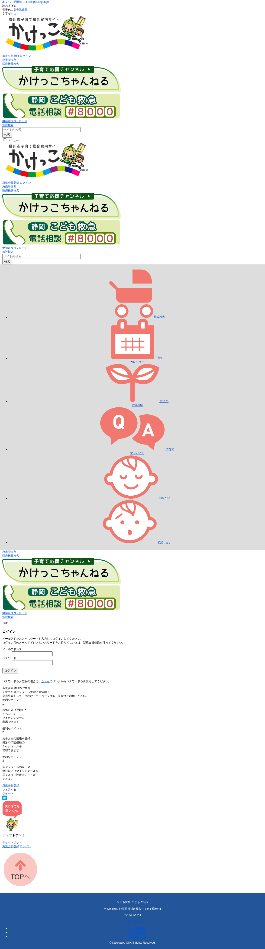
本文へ (6, 1)
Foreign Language (37, 1)
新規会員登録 (10, 56)
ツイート (7, 793)
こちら (45, 681)
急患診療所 (9, 60)
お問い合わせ (132, 921)
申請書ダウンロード (14, 121)
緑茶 (24, 9)
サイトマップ (137, 936)
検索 (7, 134)
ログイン (25, 56)
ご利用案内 (18, 1)
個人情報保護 (137, 928)
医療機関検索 (10, 63)
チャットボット (12, 842)
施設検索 (7, 125)
